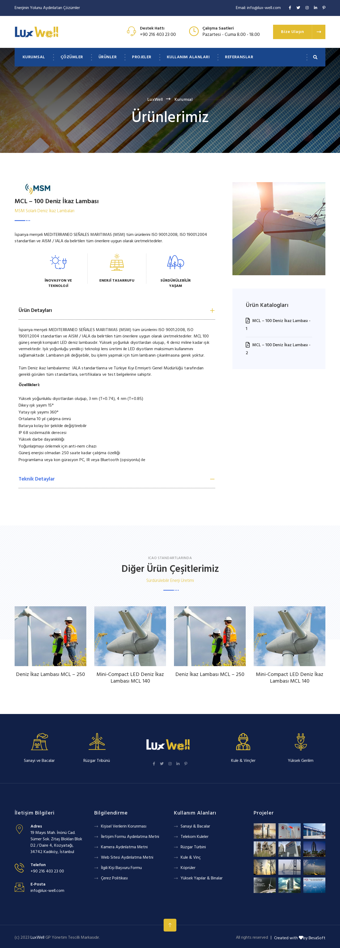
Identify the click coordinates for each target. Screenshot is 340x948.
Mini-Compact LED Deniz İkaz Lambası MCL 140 (130, 678)
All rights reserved (252, 937)
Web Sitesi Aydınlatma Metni (127, 857)
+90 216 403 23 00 (158, 35)
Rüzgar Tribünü (96, 760)
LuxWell (155, 99)
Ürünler (108, 57)
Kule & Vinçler (243, 760)
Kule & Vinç (191, 857)
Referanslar (239, 57)
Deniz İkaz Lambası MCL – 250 (50, 674)
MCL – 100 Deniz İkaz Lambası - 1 (278, 325)
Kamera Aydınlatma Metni (124, 847)
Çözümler (72, 57)
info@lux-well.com (47, 890)
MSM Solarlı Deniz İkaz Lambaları (44, 211)
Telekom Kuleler (195, 837)
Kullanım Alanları (188, 57)
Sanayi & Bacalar (195, 826)
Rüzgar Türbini (193, 847)
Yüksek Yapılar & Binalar (202, 878)
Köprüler (188, 868)
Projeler (141, 57)
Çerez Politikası (114, 878)
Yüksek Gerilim (300, 760)
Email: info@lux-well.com (258, 8)
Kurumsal (34, 57)
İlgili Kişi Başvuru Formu (121, 868)
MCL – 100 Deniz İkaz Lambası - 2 (278, 349)
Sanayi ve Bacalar (39, 760)
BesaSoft (317, 938)
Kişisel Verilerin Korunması (123, 826)
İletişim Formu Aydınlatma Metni (130, 837)
